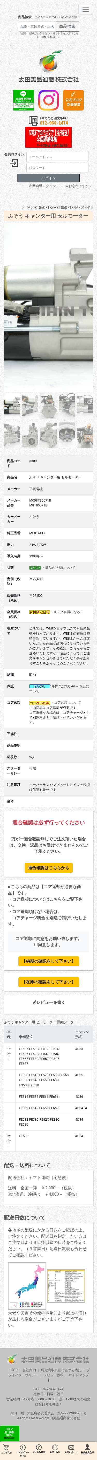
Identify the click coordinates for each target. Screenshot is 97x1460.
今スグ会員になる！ (68, 612)
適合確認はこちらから (48, 867)
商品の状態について (60, 568)
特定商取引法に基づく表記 (61, 1370)
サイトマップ (79, 1375)
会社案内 (29, 1370)
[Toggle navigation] (85, 9)
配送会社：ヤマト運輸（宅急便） (39, 1177)
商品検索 (25, 17)
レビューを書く (48, 1002)
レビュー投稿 (53, 1375)
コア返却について (67, 702)
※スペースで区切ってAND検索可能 (56, 16)
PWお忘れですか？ (77, 186)
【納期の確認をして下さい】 (49, 961)
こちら (55, 899)
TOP (14, 1370)
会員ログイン (14, 154)
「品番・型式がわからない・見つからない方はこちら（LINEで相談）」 (48, 35)
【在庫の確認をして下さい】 (49, 981)
